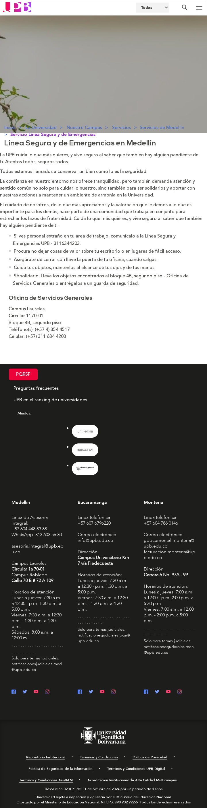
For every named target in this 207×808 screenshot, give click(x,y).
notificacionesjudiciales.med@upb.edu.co (37, 666)
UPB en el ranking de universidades (50, 399)
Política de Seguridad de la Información (60, 768)
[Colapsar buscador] (184, 7)
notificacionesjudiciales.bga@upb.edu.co (104, 638)
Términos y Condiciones (99, 757)
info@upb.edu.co (95, 540)
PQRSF (23, 374)
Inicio (10, 127)
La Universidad (41, 127)
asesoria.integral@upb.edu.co (38, 549)
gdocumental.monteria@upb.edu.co (169, 543)
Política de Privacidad (150, 757)
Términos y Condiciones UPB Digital (136, 768)
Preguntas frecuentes (36, 388)
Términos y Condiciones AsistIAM (46, 780)
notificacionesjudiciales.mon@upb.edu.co (169, 649)
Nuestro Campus (84, 127)
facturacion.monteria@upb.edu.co (169, 554)
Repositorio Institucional (45, 757)
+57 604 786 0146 (161, 523)
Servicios (121, 127)
